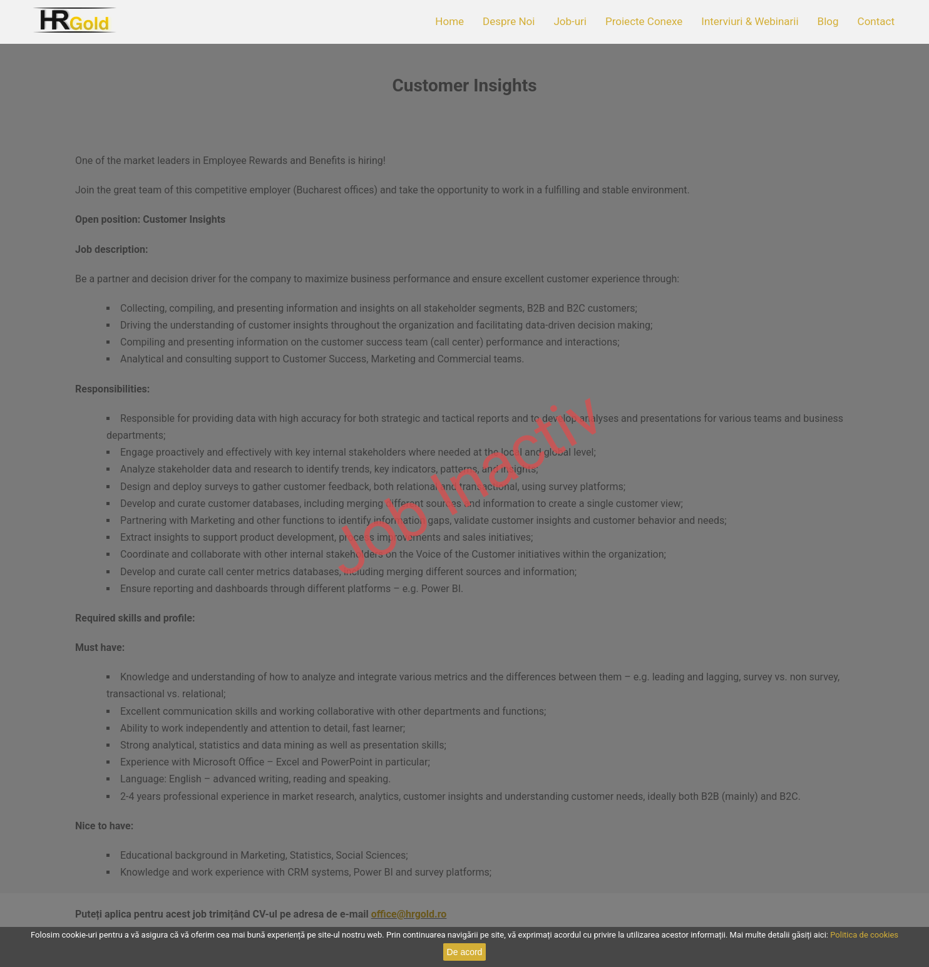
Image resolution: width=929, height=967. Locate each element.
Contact (876, 21)
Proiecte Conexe (643, 21)
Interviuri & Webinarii (749, 21)
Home (449, 21)
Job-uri (570, 21)
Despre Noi (509, 21)
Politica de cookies (864, 934)
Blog (828, 21)
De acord (465, 952)
